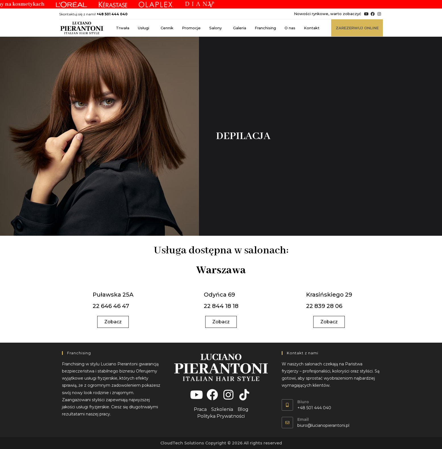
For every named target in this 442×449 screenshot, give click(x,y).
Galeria (239, 28)
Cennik (167, 28)
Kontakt (311, 28)
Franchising (265, 28)
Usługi (145, 28)
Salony (217, 28)
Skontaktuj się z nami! (93, 14)
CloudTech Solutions (182, 443)
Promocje (191, 28)
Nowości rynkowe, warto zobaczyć (327, 13)
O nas (290, 28)
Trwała (122, 28)
